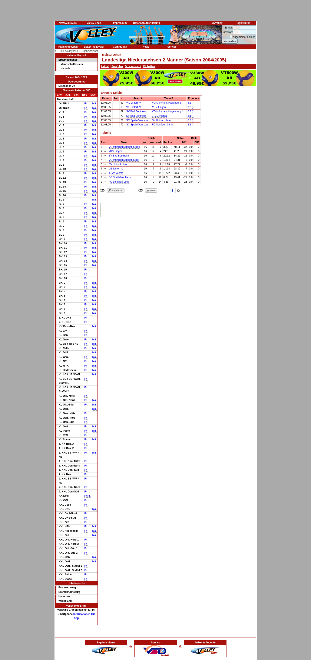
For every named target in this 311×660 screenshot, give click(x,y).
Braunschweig (67, 587)
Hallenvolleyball (68, 46)
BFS (84, 94)
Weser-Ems (65, 600)
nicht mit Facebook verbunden (102, 190)
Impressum (120, 22)
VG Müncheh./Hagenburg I (167, 102)
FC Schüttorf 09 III (162, 124)
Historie (65, 68)
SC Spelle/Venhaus (137, 120)
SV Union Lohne (161, 120)
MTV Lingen (159, 107)
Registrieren (242, 22)
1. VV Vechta (159, 115)
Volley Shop (94, 22)
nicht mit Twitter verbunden (140, 190)
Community (120, 46)
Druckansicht (133, 66)
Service (171, 46)
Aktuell (105, 66)
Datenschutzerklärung (146, 22)
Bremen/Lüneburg (69, 591)
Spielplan (117, 66)
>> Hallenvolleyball (66, 51)
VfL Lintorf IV (133, 102)
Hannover (64, 596)
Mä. (94, 103)
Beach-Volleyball (94, 46)
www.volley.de (68, 22)
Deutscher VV (67, 85)
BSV (93, 94)
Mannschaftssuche (72, 64)
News (146, 46)
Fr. (85, 103)
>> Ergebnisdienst (87, 51)
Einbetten (149, 66)
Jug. (68, 94)
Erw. (59, 94)
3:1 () (190, 115)
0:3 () (190, 111)
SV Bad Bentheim (136, 111)
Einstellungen (178, 190)
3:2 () (190, 102)
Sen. (76, 94)
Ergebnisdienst (68, 59)
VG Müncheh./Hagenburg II (167, 111)
